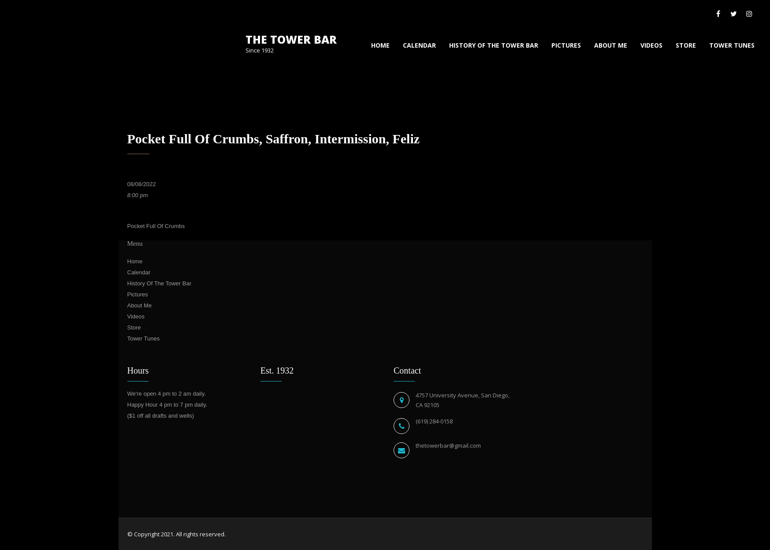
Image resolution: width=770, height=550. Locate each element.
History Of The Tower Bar (493, 45)
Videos (651, 45)
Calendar (419, 45)
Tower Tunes (732, 45)
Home (380, 45)
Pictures (566, 45)
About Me (610, 45)
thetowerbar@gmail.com (448, 445)
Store (686, 45)
